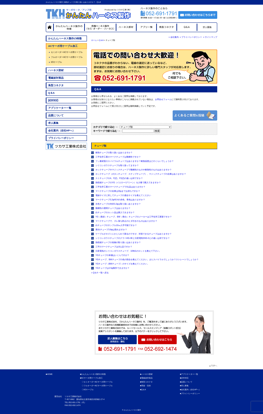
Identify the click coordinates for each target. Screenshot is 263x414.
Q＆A (101, 40)
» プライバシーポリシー (191, 37)
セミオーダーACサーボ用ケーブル (67, 52)
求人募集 (53, 122)
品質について (56, 115)
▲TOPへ (213, 366)
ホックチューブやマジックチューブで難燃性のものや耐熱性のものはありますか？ (133, 170)
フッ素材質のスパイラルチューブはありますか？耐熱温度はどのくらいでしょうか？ (134, 161)
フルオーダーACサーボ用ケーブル (67, 57)
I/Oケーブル (56, 62)
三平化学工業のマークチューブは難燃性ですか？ (118, 157)
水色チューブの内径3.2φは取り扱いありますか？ (118, 204)
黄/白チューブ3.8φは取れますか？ (111, 229)
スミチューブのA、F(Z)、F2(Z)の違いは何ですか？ (119, 178)
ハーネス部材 (56, 70)
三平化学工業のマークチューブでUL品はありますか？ (120, 187)
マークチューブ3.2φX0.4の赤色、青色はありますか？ (120, 199)
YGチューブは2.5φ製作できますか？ (112, 268)
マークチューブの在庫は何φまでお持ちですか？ (117, 191)
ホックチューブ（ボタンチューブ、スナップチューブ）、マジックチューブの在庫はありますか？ (140, 174)
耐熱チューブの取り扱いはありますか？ (114, 152)
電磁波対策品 (56, 77)
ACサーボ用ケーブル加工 (63, 45)
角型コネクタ (56, 85)
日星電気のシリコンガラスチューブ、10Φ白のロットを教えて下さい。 (128, 251)
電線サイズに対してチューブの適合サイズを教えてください (123, 195)
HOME (50, 374)
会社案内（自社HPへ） (61, 130)
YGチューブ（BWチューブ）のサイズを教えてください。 (122, 264)
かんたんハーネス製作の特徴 (65, 38)
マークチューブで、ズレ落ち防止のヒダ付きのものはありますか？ (126, 221)
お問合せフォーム (163, 99)
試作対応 (53, 100)
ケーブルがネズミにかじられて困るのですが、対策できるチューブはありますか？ (133, 234)
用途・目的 (146, 386)
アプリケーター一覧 (59, 107)
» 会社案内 (174, 37)
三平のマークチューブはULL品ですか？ (113, 246)
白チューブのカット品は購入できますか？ (115, 212)
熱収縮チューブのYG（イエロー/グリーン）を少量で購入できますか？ (128, 182)
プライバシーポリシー (61, 138)
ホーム (94, 40)
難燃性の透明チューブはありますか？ (112, 208)
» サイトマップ (210, 37)
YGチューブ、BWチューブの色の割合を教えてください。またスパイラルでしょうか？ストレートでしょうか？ (147, 259)
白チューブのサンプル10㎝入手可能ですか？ (116, 225)
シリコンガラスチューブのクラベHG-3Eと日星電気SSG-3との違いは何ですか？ (132, 238)
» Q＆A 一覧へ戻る (100, 272)
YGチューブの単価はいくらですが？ (112, 255)
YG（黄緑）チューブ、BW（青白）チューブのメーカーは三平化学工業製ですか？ (133, 217)
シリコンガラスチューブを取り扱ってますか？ (117, 165)
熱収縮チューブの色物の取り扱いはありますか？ (118, 242)
